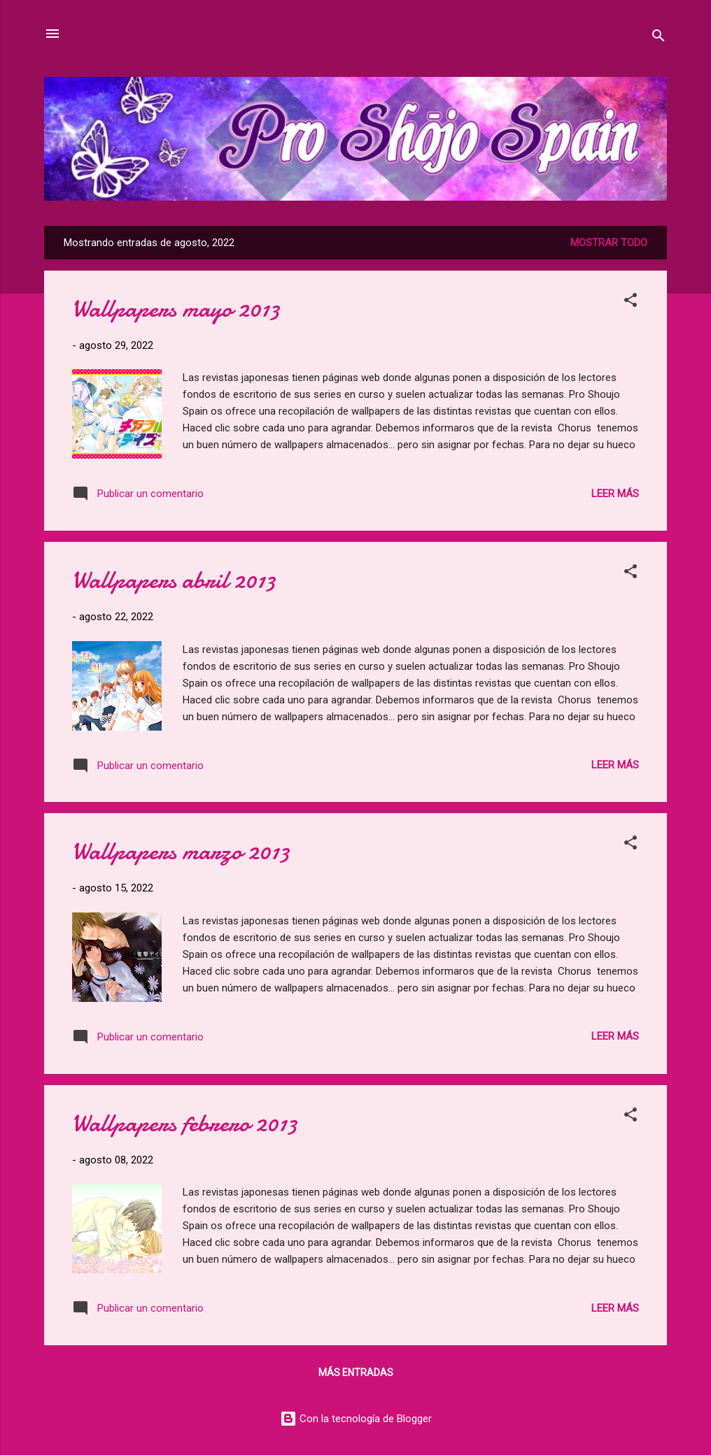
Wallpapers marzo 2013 (181, 851)
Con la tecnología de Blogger (356, 1418)
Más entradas (355, 1372)
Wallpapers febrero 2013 (184, 1123)
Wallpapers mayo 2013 (176, 309)
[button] (630, 302)
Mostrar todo (608, 242)
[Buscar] (658, 38)
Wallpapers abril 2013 (174, 580)
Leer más (615, 493)
